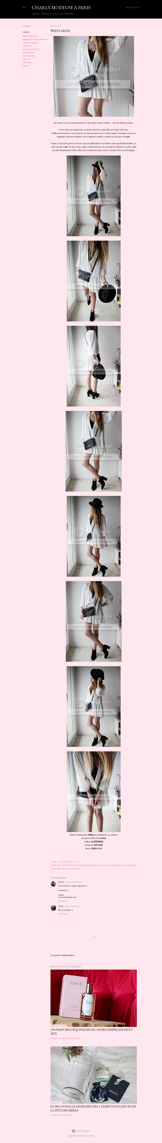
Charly (61, 906)
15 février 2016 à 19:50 (73, 882)
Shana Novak (89, 1136)
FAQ (55, 14)
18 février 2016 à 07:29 (73, 906)
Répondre (62, 901)
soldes (25, 66)
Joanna (61, 882)
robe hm (26, 59)
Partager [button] (27, 26)
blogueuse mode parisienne (35, 39)
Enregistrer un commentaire (69, 1038)
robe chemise (29, 56)
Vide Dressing (66, 14)
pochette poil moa (31, 49)
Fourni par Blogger (81, 1131)
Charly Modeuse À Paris (61, 7)
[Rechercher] (132, 8)
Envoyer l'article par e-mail (69, 862)
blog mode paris (30, 36)
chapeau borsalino (31, 43)
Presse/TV (46, 14)
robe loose (27, 62)
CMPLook (27, 46)
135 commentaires (65, 1115)
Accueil (36, 14)
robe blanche (28, 52)
